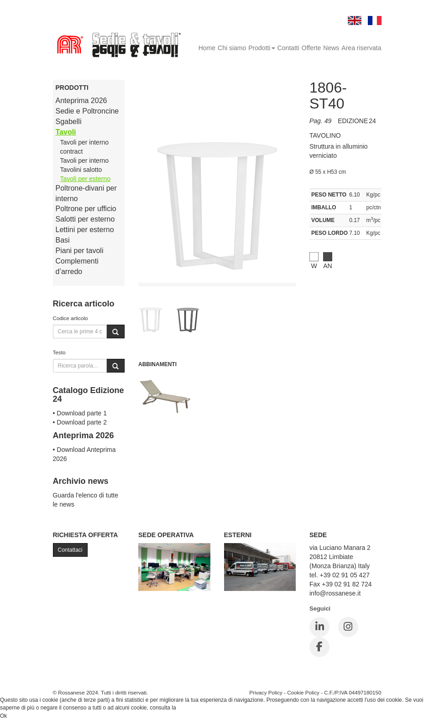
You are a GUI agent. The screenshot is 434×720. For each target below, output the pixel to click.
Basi (63, 240)
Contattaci (70, 550)
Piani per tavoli (80, 250)
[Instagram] (348, 627)
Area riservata (361, 48)
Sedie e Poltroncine (87, 111)
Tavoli (66, 132)
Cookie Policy (303, 692)
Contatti (288, 48)
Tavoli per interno (84, 160)
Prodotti (261, 48)
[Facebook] (319, 647)
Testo (59, 352)
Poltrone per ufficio (86, 208)
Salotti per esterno (85, 219)
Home (207, 48)
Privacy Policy (265, 692)
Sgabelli (69, 121)
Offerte (311, 48)
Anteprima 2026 (81, 100)
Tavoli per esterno (85, 178)
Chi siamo (232, 48)
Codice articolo (70, 318)
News (331, 48)
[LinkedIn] (319, 627)
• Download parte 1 (80, 413)
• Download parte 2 (80, 422)
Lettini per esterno (85, 229)
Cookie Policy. (195, 707)
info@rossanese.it (335, 593)
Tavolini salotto (81, 169)
